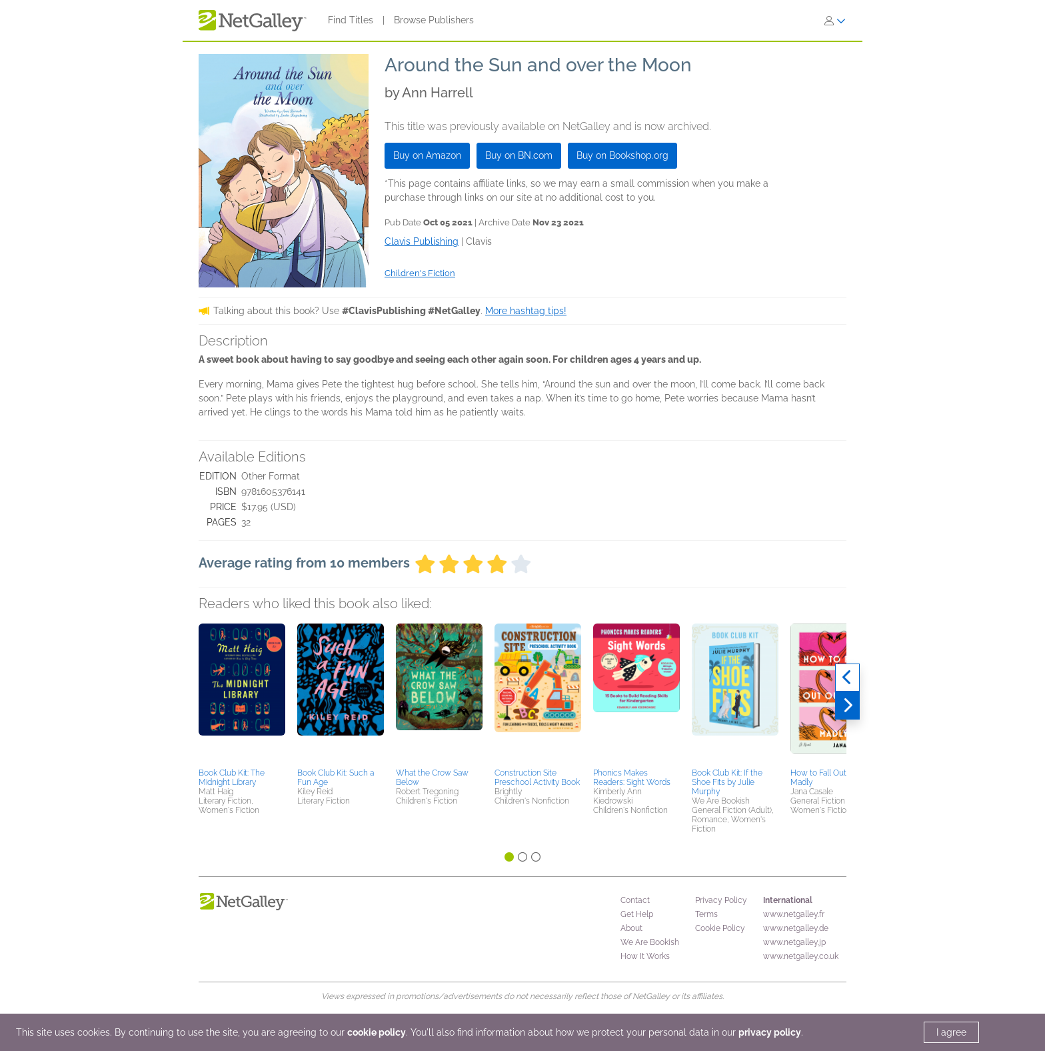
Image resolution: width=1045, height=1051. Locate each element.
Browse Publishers (434, 20)
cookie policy (376, 1032)
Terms (706, 914)
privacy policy (769, 1032)
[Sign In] (835, 20)
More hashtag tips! (525, 310)
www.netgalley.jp (794, 942)
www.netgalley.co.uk (800, 956)
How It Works (645, 956)
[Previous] (847, 678)
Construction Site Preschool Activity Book (537, 777)
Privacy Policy (721, 900)
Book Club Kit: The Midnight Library (232, 777)
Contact (635, 900)
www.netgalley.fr (793, 914)
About (631, 928)
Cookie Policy (720, 928)
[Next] (847, 706)
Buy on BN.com (518, 155)
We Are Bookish (649, 942)
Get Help (636, 914)
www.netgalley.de (795, 928)
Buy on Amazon (427, 155)
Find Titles (350, 20)
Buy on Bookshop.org (622, 155)
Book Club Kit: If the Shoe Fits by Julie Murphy (727, 782)
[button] (242, 694)
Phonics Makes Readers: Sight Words (631, 777)
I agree (951, 1032)
